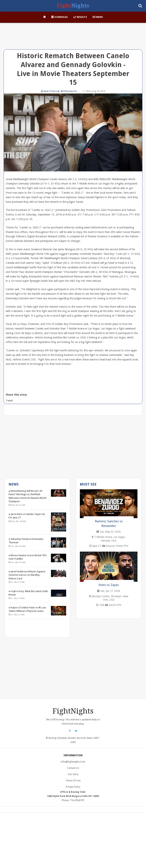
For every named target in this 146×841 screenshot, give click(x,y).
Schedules (59, 17)
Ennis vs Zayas (108, 585)
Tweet (9, 400)
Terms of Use (73, 780)
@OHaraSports (69, 91)
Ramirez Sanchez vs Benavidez (109, 523)
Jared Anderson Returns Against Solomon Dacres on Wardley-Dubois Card (27, 575)
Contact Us (73, 768)
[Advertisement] (73, 39)
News (98, 17)
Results (80, 17)
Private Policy (73, 786)
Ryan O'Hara (50, 91)
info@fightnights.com (73, 761)
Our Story (73, 774)
